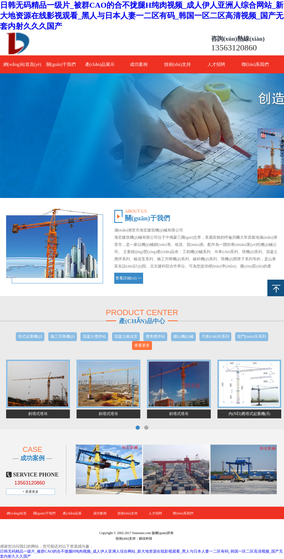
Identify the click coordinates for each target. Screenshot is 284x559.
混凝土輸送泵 (126, 336)
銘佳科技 (145, 538)
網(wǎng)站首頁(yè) (22, 64)
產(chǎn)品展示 (100, 64)
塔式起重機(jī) (30, 336)
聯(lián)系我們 (255, 64)
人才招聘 (216, 64)
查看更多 (142, 345)
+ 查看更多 (30, 492)
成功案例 (139, 64)
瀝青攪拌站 (155, 336)
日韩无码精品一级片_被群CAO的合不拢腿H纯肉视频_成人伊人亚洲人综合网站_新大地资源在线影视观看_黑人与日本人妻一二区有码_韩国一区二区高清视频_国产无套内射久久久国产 (141, 15)
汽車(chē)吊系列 (215, 336)
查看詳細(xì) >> (128, 278)
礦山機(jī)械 (183, 336)
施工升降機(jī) (62, 336)
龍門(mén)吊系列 (251, 336)
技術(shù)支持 (177, 64)
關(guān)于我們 (61, 64)
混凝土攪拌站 (94, 336)
